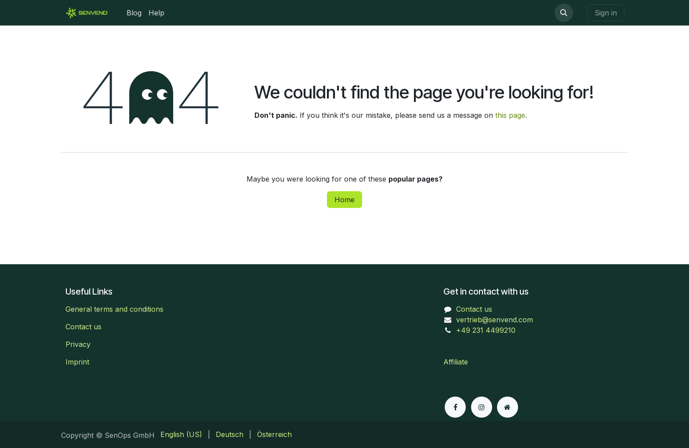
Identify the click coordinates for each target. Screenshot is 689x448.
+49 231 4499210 (485, 330)
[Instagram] (481, 407)
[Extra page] (507, 407)
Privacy (78, 344)
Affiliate (455, 361)
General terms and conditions (114, 309)
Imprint (77, 361)
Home (344, 199)
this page (510, 115)
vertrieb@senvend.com (494, 319)
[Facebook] (455, 407)
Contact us (83, 326)
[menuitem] (134, 13)
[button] (564, 13)
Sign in (606, 12)
